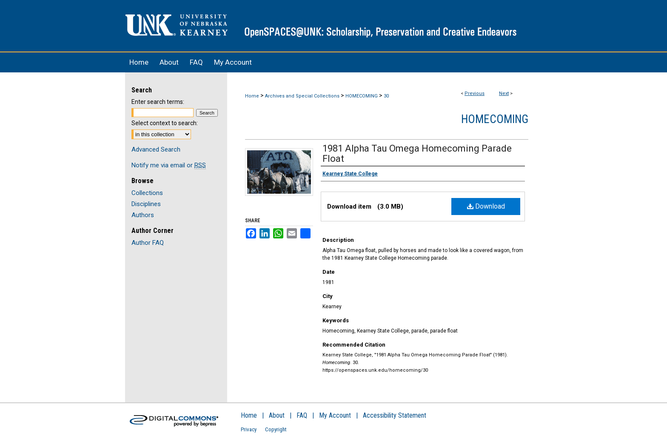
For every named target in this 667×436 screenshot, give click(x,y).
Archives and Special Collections (302, 96)
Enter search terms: (157, 101)
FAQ (301, 415)
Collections (147, 193)
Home (252, 96)
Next (504, 93)
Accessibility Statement (394, 415)
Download (486, 206)
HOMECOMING (361, 96)
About (277, 415)
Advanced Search (155, 149)
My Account (335, 415)
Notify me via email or (168, 165)
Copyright (276, 429)
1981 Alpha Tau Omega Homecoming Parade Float (417, 153)
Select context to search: (164, 123)
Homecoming (494, 119)
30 (386, 96)
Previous (475, 93)
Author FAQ (147, 243)
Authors (142, 215)
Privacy (249, 429)
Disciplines (146, 204)
